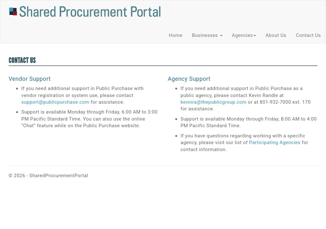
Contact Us (308, 35)
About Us (276, 35)
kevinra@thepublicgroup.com (213, 102)
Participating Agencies (274, 142)
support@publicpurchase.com (55, 102)
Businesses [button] (207, 35)
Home (175, 35)
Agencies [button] (244, 35)
